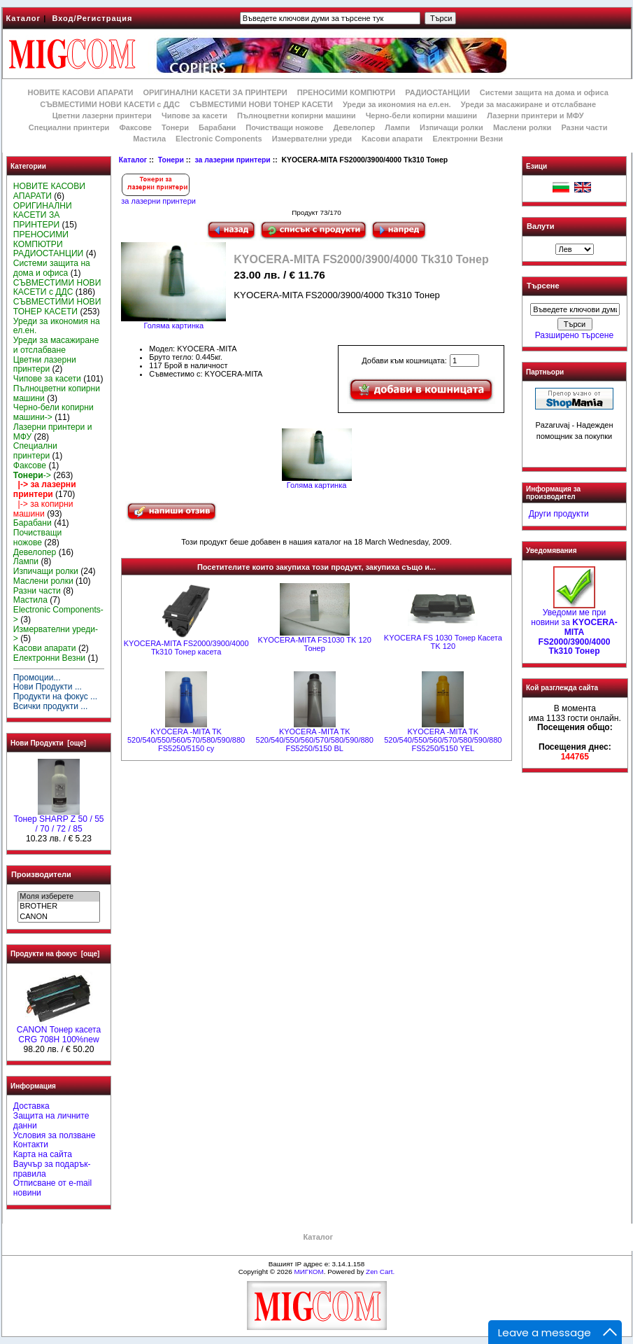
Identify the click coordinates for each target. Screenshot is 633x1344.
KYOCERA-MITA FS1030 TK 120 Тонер (314, 644)
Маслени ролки (522, 127)
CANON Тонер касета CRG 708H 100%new (59, 1031)
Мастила (149, 138)
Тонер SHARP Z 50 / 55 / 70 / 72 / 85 (58, 820)
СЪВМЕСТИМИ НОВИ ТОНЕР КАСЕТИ (261, 104)
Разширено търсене (574, 335)
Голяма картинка (317, 481)
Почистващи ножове (284, 127)
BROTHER (58, 906)
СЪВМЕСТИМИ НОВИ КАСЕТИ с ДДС (110, 104)
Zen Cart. (380, 1271)
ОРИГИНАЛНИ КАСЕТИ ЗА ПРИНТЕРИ (215, 92)
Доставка (31, 1106)
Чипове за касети (194, 115)
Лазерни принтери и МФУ (535, 115)
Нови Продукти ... (47, 687)
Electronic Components (219, 138)
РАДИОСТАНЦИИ (437, 92)
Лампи (397, 127)
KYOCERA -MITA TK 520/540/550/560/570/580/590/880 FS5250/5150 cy (186, 739)
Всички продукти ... (50, 706)
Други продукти (559, 514)
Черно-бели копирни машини (421, 115)
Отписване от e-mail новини (52, 1188)
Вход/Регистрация (92, 18)
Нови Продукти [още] (48, 743)
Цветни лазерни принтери (102, 115)
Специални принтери (69, 127)
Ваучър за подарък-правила (52, 1169)
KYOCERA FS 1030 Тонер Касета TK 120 (443, 642)
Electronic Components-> (58, 614)
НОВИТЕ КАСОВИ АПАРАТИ (80, 92)
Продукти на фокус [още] (54, 954)
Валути (540, 226)
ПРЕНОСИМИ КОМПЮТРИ (346, 92)
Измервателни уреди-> (55, 634)
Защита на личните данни (51, 1120)
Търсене (543, 286)
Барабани (217, 127)
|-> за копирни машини (43, 509)
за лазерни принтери (232, 160)
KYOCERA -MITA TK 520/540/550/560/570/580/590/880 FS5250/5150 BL (315, 739)
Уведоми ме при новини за (574, 628)
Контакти (30, 1144)
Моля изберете (58, 897)
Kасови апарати (392, 138)
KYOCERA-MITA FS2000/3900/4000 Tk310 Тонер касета (186, 647)
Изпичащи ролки (451, 127)
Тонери (171, 160)
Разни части (584, 127)
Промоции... (37, 677)
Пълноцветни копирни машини (296, 115)
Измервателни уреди (312, 138)
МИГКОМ (308, 1271)
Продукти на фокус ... (55, 696)
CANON (58, 917)
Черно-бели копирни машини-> (53, 412)
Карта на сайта (42, 1154)
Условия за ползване (54, 1135)
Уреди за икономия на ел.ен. (397, 104)
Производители (41, 874)
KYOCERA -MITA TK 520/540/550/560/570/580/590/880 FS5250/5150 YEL (443, 739)
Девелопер (354, 127)
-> (32, 475)
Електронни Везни (467, 138)
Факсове (135, 127)
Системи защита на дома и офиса (544, 92)
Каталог (23, 18)
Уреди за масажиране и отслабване (528, 104)
